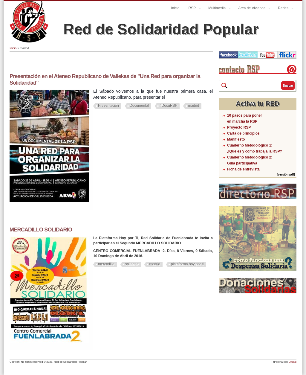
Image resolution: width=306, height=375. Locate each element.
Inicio (175, 8)
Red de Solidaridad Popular (160, 29)
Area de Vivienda (252, 9)
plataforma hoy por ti (187, 264)
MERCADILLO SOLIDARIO (41, 230)
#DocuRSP (168, 105)
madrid (193, 105)
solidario (132, 264)
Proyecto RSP (239, 127)
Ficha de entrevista (243, 169)
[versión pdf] (286, 174)
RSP (192, 9)
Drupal (292, 361)
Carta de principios (243, 133)
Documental (139, 105)
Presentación (108, 105)
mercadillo (106, 264)
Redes (283, 9)
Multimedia (217, 9)
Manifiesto (236, 139)
